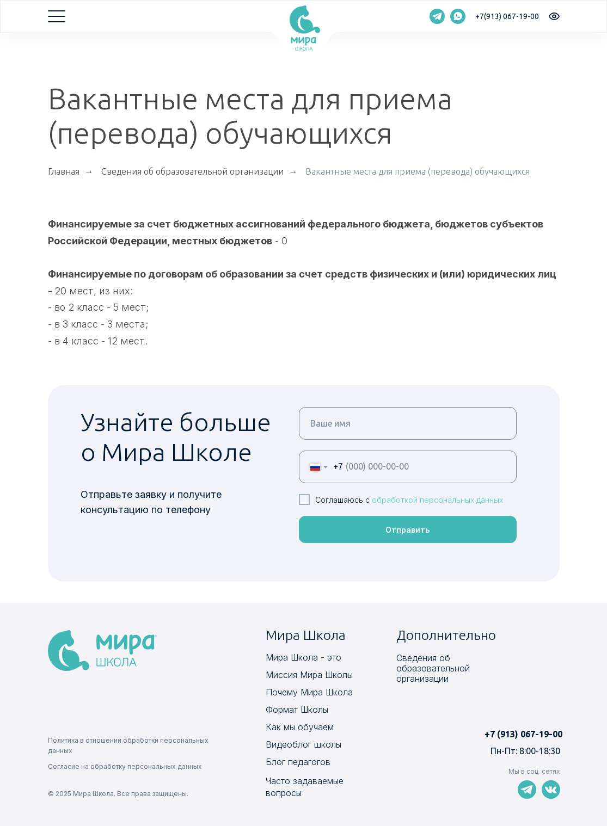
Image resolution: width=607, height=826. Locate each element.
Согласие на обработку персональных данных (125, 766)
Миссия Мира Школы (309, 674)
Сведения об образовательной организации (192, 171)
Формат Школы (297, 709)
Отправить (407, 529)
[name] (408, 423)
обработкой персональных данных (437, 499)
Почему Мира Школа (309, 692)
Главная (63, 171)
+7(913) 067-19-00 (507, 16)
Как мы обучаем (300, 727)
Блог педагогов (298, 761)
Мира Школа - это (303, 657)
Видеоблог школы (303, 744)
